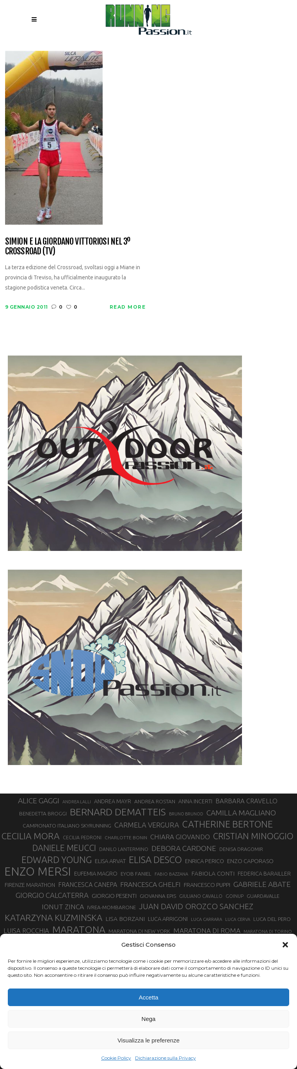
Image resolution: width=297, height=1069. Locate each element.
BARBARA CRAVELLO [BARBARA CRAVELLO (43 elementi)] (246, 800)
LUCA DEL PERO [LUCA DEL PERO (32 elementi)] (272, 919)
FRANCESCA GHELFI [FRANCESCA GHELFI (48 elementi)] (150, 884)
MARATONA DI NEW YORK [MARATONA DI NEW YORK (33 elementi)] (139, 931)
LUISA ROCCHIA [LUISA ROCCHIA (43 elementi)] (26, 930)
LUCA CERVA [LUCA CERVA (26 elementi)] (237, 919)
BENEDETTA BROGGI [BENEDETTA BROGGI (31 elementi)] (43, 814)
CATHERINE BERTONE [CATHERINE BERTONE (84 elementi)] (227, 824)
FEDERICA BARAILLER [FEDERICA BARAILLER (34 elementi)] (264, 874)
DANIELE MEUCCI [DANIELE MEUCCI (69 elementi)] (64, 848)
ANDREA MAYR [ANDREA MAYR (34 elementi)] (112, 801)
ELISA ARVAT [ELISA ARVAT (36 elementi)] (110, 861)
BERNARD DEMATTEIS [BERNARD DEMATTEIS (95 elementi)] (118, 812)
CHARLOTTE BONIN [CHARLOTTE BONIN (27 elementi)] (126, 837)
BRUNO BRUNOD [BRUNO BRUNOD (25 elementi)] (186, 814)
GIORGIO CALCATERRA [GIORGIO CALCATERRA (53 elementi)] (52, 895)
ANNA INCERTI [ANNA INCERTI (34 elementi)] (195, 801)
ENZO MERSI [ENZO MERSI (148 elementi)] (37, 872)
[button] (285, 945)
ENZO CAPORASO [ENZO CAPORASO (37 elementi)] (250, 861)
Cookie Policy (116, 1058)
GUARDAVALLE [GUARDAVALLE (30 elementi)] (263, 896)
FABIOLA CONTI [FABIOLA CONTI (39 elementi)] (213, 873)
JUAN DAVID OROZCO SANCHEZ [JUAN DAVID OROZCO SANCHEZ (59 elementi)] (196, 906)
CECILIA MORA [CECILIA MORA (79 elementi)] (31, 836)
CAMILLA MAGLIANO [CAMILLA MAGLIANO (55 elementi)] (241, 812)
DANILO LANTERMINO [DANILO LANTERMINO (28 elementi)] (123, 849)
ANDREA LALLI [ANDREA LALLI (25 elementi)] (76, 801)
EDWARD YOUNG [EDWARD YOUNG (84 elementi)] (56, 859)
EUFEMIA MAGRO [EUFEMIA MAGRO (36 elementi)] (95, 873)
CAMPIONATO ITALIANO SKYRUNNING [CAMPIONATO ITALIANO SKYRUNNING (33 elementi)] (67, 825)
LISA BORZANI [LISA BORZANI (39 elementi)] (125, 918)
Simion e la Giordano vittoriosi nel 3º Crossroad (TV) (67, 246)
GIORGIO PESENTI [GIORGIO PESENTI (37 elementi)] (114, 895)
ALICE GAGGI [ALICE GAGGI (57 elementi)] (38, 800)
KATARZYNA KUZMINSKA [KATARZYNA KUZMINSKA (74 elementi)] (53, 917)
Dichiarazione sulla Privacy (165, 1058)
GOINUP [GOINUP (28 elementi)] (235, 896)
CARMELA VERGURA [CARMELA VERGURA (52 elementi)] (146, 825)
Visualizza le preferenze (148, 1040)
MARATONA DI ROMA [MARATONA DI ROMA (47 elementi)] (206, 930)
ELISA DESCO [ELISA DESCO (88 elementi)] (155, 860)
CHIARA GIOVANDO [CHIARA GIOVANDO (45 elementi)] (180, 836)
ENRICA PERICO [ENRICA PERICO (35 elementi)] (204, 861)
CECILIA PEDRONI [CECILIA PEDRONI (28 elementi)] (82, 837)
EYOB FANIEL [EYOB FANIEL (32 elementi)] (136, 874)
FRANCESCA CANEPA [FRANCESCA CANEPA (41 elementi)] (87, 884)
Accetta (148, 997)
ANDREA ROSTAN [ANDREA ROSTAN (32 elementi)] (154, 801)
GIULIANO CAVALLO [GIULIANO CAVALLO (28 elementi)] (200, 896)
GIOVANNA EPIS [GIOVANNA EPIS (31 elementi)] (158, 896)
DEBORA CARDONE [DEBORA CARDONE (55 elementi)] (183, 848)
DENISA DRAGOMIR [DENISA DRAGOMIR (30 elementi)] (241, 849)
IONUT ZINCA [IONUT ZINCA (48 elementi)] (63, 906)
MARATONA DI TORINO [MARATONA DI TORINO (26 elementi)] (268, 931)
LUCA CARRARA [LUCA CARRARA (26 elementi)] (206, 919)
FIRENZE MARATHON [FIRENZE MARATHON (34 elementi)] (30, 885)
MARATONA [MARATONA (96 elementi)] (78, 929)
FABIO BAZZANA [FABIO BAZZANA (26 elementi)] (171, 873)
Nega (149, 1018)
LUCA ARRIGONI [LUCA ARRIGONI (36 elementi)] (168, 918)
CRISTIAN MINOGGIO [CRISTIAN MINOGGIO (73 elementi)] (253, 836)
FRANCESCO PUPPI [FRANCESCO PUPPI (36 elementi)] (207, 884)
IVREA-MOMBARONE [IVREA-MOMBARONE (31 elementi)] (111, 907)
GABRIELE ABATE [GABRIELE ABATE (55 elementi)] (262, 884)
